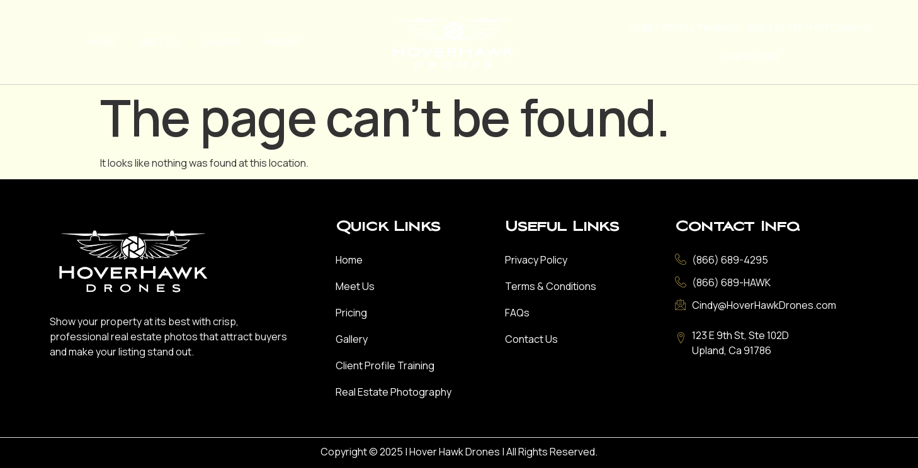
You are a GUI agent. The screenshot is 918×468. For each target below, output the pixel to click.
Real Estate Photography (809, 27)
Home (102, 42)
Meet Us (159, 42)
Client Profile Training (683, 27)
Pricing (283, 42)
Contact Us (750, 56)
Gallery (222, 42)
